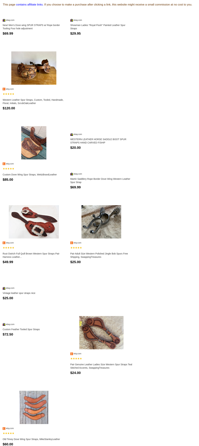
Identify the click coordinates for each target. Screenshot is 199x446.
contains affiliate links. (29, 4)
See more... (99, 434)
